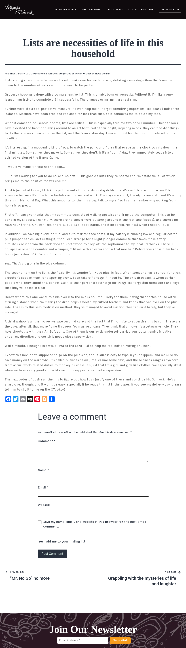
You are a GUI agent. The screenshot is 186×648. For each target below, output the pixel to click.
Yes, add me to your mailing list (93, 537)
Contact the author (140, 9)
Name (43, 470)
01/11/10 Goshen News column (92, 73)
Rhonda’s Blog (170, 9)
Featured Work (92, 9)
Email (43, 487)
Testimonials (114, 9)
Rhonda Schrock (47, 73)
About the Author (66, 9)
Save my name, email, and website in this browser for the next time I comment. (94, 524)
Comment (46, 441)
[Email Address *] (82, 640)
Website (44, 505)
